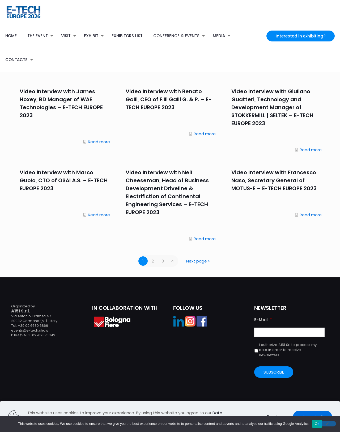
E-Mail (263, 320)
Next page (198, 261)
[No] (326, 423)
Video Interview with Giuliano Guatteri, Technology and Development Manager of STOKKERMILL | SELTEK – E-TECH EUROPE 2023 (272, 107)
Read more (99, 142)
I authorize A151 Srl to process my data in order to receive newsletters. (288, 350)
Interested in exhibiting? (300, 36)
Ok (317, 424)
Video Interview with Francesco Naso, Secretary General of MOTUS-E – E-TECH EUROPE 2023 (274, 180)
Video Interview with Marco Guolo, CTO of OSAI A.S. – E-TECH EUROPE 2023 (64, 180)
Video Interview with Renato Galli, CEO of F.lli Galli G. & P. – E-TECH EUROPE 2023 (168, 99)
